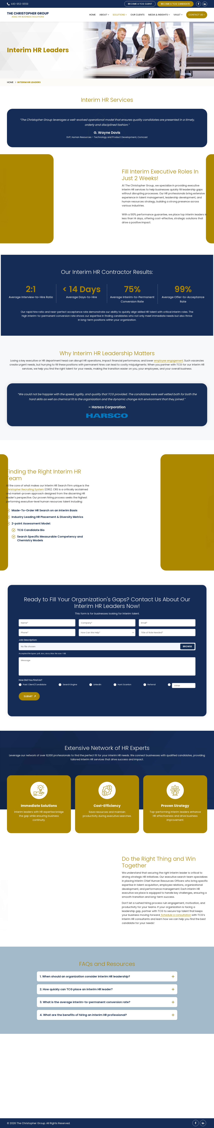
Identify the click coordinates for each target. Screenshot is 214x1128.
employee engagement (168, 360)
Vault (177, 15)
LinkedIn (103, 664)
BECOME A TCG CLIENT (140, 3)
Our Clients (137, 15)
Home (92, 15)
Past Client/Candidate (77, 664)
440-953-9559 (19, 4)
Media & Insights (158, 15)
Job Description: (74, 646)
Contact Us (196, 14)
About (103, 15)
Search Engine (92, 664)
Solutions (119, 15)
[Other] (138, 665)
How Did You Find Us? (76, 662)
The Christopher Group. (31, 1123)
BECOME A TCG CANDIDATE (175, 3)
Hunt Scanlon (114, 664)
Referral (125, 664)
